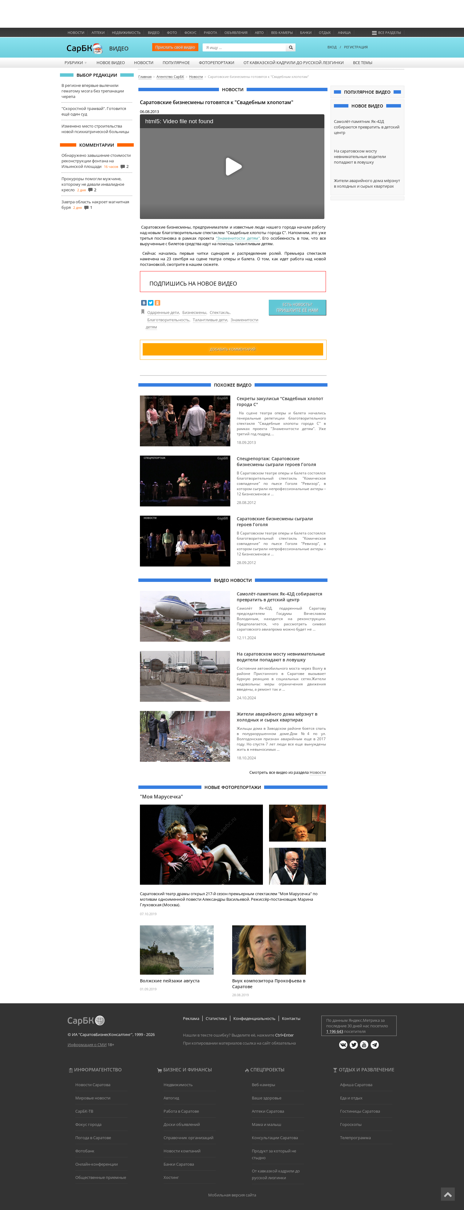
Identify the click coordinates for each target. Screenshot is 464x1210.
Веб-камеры (282, 32)
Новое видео (111, 62)
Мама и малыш (266, 1124)
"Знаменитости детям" (238, 238)
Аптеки (98, 32)
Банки (305, 32)
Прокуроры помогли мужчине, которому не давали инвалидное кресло (92, 184)
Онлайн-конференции (96, 1164)
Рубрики (76, 62)
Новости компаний (182, 1151)
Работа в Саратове (181, 1111)
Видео (154, 32)
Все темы (362, 62)
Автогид (171, 1098)
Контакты (291, 1018)
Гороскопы (351, 1124)
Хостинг (171, 1177)
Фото (172, 32)
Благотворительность (168, 320)
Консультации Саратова (275, 1137)
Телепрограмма (355, 1137)
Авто (259, 32)
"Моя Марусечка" (161, 796)
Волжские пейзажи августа (170, 981)
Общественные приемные (100, 1177)
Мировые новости (92, 1098)
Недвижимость (126, 32)
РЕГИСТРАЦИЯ (356, 47)
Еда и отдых (351, 1098)
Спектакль (220, 312)
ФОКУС (190, 32)
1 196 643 (334, 1031)
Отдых (325, 32)
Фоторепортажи (216, 62)
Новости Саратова (92, 1084)
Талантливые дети (210, 320)
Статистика (216, 1018)
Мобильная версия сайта (232, 1195)
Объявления (236, 32)
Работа (210, 32)
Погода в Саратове (93, 1137)
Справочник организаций (188, 1137)
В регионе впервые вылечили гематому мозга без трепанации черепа (92, 91)
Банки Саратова (179, 1164)
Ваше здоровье (266, 1098)
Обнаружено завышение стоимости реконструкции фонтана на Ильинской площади (96, 160)
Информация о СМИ (87, 1044)
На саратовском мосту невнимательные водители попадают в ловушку (281, 657)
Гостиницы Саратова (360, 1111)
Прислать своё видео (175, 47)
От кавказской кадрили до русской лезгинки (294, 62)
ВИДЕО (119, 48)
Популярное (176, 62)
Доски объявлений (182, 1124)
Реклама (191, 1018)
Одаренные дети (163, 312)
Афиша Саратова (356, 1084)
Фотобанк (84, 1151)
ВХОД (332, 47)
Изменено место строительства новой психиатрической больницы (95, 128)
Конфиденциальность (254, 1018)
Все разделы (386, 32)
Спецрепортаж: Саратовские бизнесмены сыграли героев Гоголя (276, 461)
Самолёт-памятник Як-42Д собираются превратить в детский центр (279, 597)
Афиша (344, 32)
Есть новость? (297, 307)
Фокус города (88, 1124)
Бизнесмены (194, 312)
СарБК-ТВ (84, 1111)
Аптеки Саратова (268, 1111)
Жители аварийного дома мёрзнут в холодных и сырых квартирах (277, 717)
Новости (76, 32)
